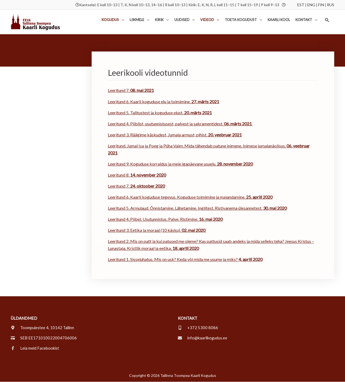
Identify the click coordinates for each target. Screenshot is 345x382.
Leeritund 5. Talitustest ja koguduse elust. (160, 112)
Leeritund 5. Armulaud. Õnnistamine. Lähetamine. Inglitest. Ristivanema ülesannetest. (185, 208)
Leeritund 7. (131, 90)
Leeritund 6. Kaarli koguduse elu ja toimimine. (163, 101)
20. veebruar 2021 (224, 134)
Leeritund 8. (137, 174)
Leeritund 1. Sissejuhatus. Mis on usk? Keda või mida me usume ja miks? (185, 259)
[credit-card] (44, 338)
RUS (330, 4)
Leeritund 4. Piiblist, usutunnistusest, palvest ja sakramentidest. (180, 123)
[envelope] (203, 338)
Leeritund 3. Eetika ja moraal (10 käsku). (157, 230)
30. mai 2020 (275, 208)
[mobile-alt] (198, 327)
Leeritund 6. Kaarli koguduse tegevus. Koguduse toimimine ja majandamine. (190, 197)
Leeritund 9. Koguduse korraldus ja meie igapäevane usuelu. (180, 163)
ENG (311, 4)
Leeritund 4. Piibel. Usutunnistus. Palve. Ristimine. (165, 219)
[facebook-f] (35, 348)
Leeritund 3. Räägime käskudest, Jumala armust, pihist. (157, 134)
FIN (321, 4)
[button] (327, 20)
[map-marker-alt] (43, 327)
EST (300, 4)
